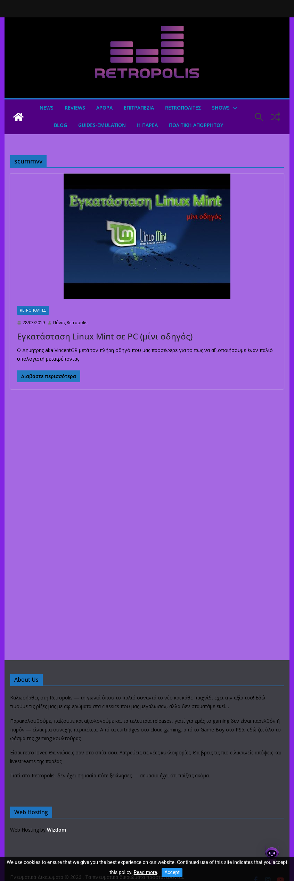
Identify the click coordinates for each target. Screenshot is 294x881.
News (47, 107)
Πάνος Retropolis (70, 323)
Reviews (75, 107)
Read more (145, 872)
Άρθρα (104, 107)
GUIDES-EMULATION (102, 125)
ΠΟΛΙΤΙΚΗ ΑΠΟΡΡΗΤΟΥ (196, 125)
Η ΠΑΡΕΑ (147, 125)
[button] (233, 108)
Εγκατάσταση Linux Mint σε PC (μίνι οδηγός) (105, 336)
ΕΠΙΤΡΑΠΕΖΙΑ (139, 107)
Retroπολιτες (183, 107)
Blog (60, 125)
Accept (172, 872)
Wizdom (56, 829)
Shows (221, 107)
